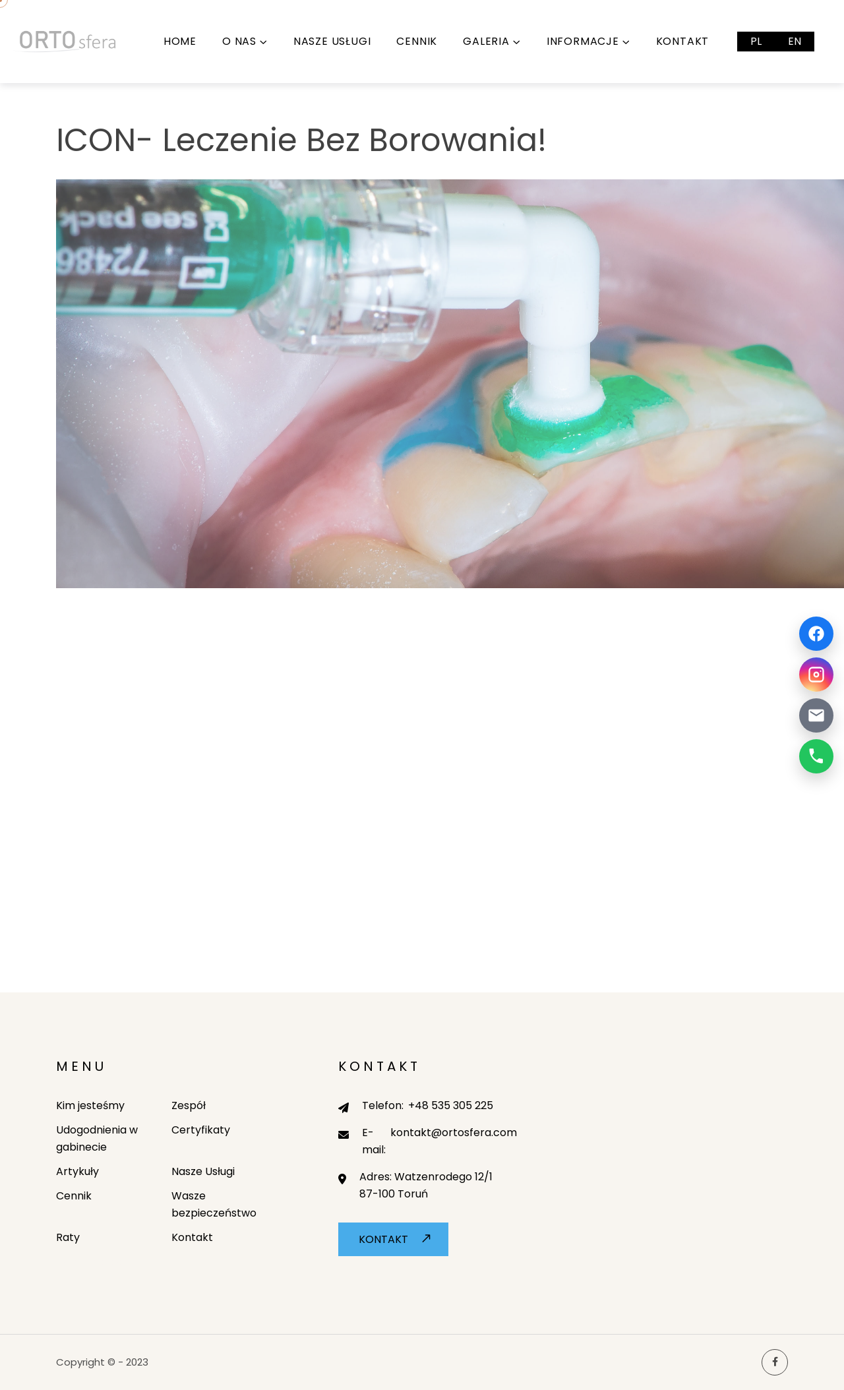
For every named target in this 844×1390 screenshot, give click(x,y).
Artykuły (77, 1171)
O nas (239, 41)
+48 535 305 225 (450, 1105)
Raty (68, 1237)
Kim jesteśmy (90, 1105)
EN (794, 41)
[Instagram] (816, 674)
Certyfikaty (200, 1129)
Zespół (188, 1105)
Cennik (416, 41)
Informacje (583, 41)
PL (756, 41)
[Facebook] (816, 634)
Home (180, 41)
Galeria (486, 41)
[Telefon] (816, 756)
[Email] (816, 715)
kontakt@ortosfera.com (453, 1132)
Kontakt (682, 41)
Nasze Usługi (332, 41)
